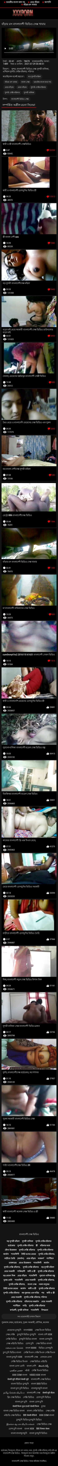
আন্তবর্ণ (41, 1258)
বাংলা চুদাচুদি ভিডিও (38, 1433)
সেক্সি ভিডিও (11, 1339)
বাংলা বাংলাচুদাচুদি (19, 1433)
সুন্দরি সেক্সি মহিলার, (46, 1254)
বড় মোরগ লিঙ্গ (9, 1275)
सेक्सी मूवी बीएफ (49, 1392)
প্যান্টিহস (50, 1258)
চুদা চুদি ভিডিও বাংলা (12, 1352)
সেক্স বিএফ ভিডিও (43, 1330)
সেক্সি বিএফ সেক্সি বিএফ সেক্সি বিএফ (39, 1352)
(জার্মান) (20, 1258)
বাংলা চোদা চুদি (36, 1401)
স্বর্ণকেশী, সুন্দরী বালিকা (19, 1310)
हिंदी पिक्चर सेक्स (42, 1428)
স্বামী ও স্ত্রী (31, 1271)
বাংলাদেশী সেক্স (31, 1357)
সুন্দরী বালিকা (29, 92)
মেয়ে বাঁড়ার (34, 2)
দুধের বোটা (8, 1280)
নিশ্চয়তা (44, 1310)
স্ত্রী (37, 1245)
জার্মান (6, 1254)
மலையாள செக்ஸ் (14, 1348)
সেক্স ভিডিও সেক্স (44, 1424)
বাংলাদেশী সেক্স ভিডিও (29, 1234)
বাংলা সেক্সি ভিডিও (35, 1410)
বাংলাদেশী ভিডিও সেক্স (20, 99)
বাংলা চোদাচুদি (45, 1339)
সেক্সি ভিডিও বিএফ (19, 1361)
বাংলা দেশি (31, 1366)
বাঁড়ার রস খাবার (30, 4)
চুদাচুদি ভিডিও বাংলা (28, 1339)
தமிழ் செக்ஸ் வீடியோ (14, 1392)
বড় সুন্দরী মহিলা (34, 76)
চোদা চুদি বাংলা (15, 1428)
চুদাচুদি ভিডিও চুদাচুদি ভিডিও (28, 1419)
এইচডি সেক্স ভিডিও (12, 1415)
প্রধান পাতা (29, 1443)
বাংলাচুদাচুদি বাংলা (39, 1388)
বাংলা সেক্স (25, 82)
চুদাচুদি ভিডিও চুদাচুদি (26, 1334)
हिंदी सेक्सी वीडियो (30, 1415)
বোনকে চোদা (46, 1357)
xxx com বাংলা (19, 1375)
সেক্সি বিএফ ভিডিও (40, 1370)
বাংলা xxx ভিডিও (39, 1383)
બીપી (27, 1370)
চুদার (43, 1406)
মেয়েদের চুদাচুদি (14, 1330)
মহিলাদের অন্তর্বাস (31, 1301)
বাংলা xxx (29, 1428)
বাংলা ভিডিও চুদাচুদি (20, 1383)
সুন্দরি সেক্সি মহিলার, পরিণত (35, 1297)
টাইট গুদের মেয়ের (28, 1254)
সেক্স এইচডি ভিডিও (14, 1343)
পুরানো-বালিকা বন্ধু (47, 1275)
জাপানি (48, 2)
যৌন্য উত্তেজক (11, 1250)
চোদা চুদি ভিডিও (43, 1397)
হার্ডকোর (11, 1245)
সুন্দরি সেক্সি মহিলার (38, 87)
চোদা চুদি (30, 1343)
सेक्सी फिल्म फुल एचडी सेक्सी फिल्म (26, 1406)
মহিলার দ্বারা (45, 1245)
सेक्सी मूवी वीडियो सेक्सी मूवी (18, 1379)
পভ (42, 1293)
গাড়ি (25, 1305)
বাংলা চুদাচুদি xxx (14, 1357)
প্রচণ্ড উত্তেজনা (25, 1263)
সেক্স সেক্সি (10, 1334)
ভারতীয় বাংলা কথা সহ (15, 2)
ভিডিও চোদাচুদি (45, 1348)
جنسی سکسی (16, 1370)
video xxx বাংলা (38, 1375)
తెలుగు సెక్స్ (44, 1366)
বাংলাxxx (28, 1330)
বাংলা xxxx (31, 1348)
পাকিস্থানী (21, 1271)
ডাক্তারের (13, 1263)
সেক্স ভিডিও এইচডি (38, 1361)
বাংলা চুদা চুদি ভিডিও (20, 1388)
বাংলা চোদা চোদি (16, 1366)
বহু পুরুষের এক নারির (30, 1293)
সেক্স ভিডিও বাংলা (44, 1343)
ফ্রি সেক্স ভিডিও (14, 1397)
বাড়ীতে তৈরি (9, 1258)
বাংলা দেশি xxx (45, 1334)
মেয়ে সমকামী (9, 1271)
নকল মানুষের (44, 1284)
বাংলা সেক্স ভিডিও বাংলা (14, 1410)
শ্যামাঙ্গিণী (15, 1254)
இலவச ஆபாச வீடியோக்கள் (20, 1424)
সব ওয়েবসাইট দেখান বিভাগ (29, 1316)
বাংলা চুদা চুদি (21, 1401)
